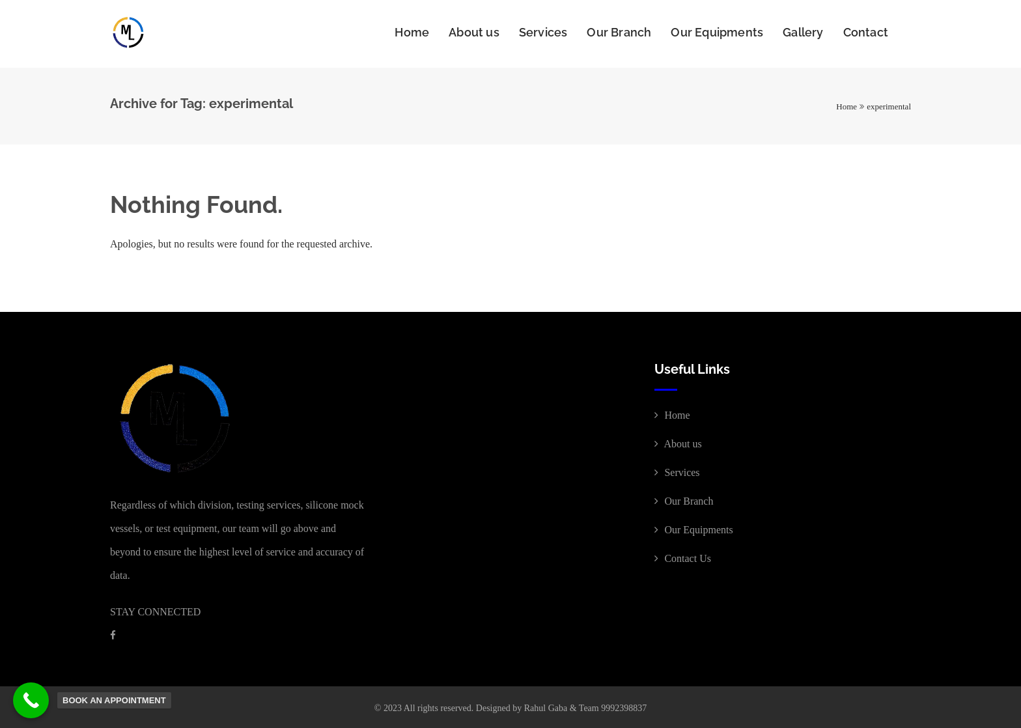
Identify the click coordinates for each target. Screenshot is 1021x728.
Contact (865, 32)
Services (543, 32)
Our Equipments (717, 32)
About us (474, 32)
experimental (889, 104)
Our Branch (619, 32)
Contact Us (682, 555)
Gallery (803, 32)
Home (412, 32)
